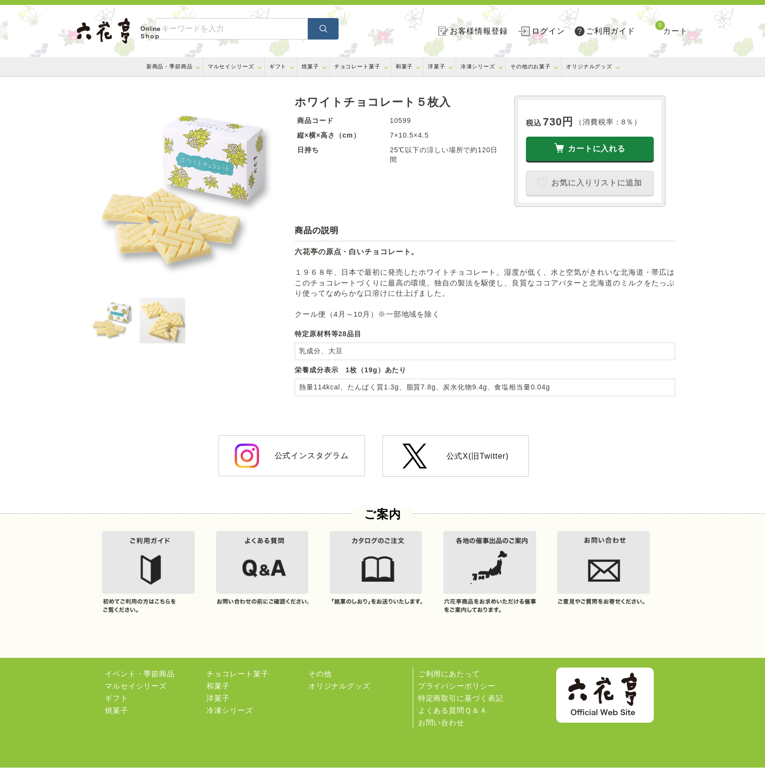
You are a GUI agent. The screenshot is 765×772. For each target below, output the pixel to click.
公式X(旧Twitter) (455, 456)
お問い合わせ (441, 727)
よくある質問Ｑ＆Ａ (452, 715)
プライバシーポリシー (457, 690)
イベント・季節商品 (140, 678)
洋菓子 (436, 66)
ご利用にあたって (449, 678)
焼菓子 (310, 66)
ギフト (278, 66)
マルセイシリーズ (231, 66)
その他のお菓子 (530, 66)
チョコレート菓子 (357, 66)
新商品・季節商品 (169, 66)
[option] (187, 193)
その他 (320, 678)
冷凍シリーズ (478, 66)
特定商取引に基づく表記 (460, 702)
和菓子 (404, 66)
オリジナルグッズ (589, 66)
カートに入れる (596, 148)
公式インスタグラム (291, 456)
